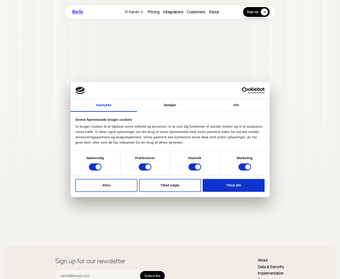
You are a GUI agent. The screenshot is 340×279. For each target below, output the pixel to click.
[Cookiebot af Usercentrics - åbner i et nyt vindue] (245, 90)
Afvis (106, 185)
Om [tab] (236, 105)
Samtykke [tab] (103, 105)
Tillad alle (233, 185)
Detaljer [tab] (170, 105)
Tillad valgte (169, 185)
